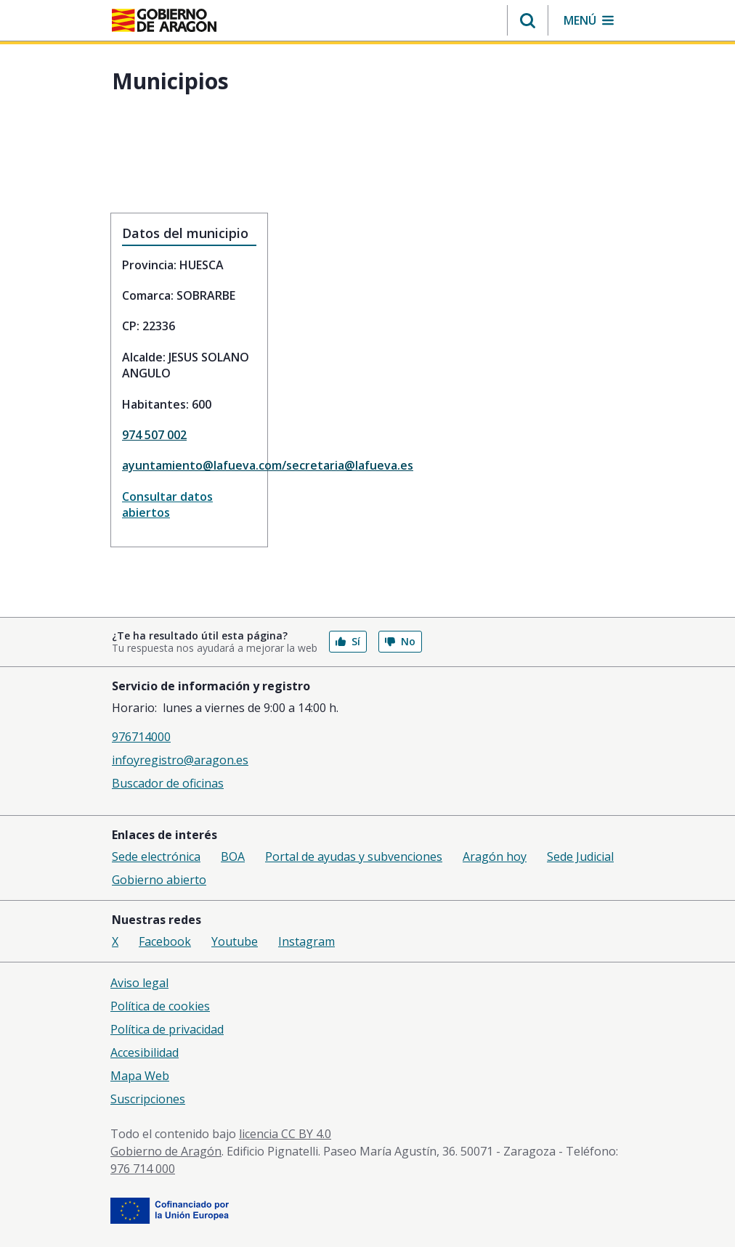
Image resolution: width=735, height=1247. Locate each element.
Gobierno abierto (159, 880)
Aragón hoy (495, 856)
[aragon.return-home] (164, 22)
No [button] (400, 641)
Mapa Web (139, 1076)
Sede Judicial (580, 856)
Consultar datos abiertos (167, 504)
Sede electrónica (156, 856)
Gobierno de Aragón (166, 1151)
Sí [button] (348, 641)
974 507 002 (154, 435)
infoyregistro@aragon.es (180, 760)
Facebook (165, 941)
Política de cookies (160, 1006)
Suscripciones (147, 1099)
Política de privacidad (167, 1029)
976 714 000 (142, 1169)
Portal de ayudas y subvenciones (353, 856)
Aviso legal (139, 983)
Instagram (306, 941)
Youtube (234, 941)
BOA (233, 856)
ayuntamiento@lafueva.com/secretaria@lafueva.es (189, 465)
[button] (527, 20)
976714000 (141, 737)
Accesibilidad (144, 1052)
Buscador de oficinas (168, 783)
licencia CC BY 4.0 (285, 1134)
